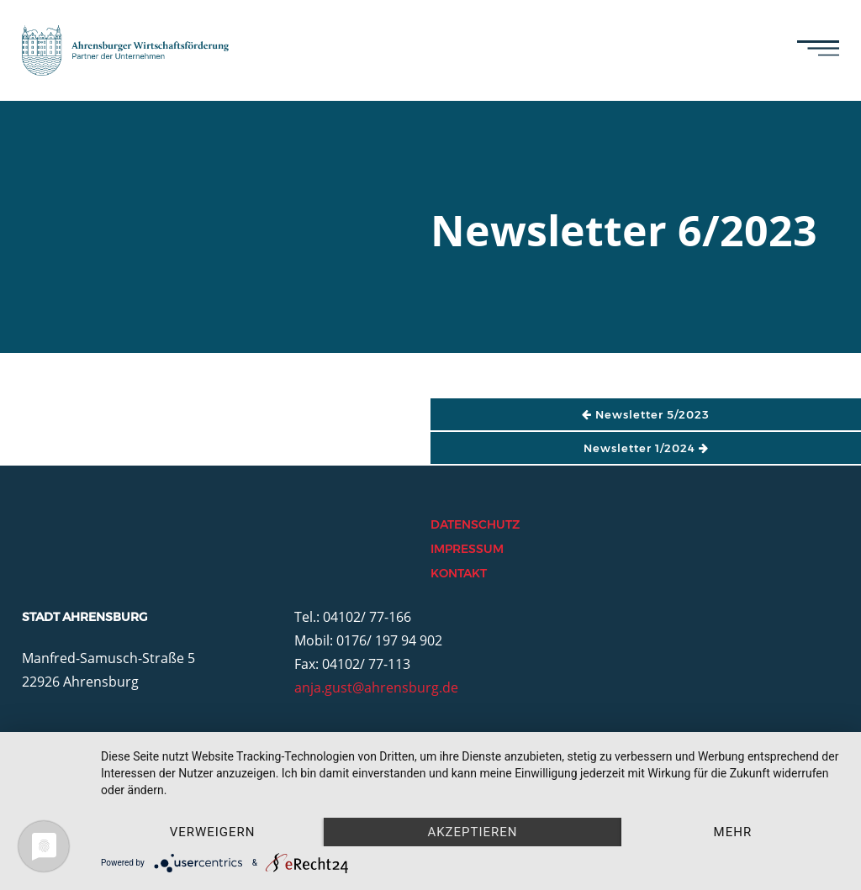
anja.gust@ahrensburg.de (376, 687)
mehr (733, 832)
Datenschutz (475, 524)
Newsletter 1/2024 (646, 448)
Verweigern (213, 832)
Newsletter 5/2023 (646, 414)
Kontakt (458, 573)
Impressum (467, 548)
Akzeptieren (472, 832)
